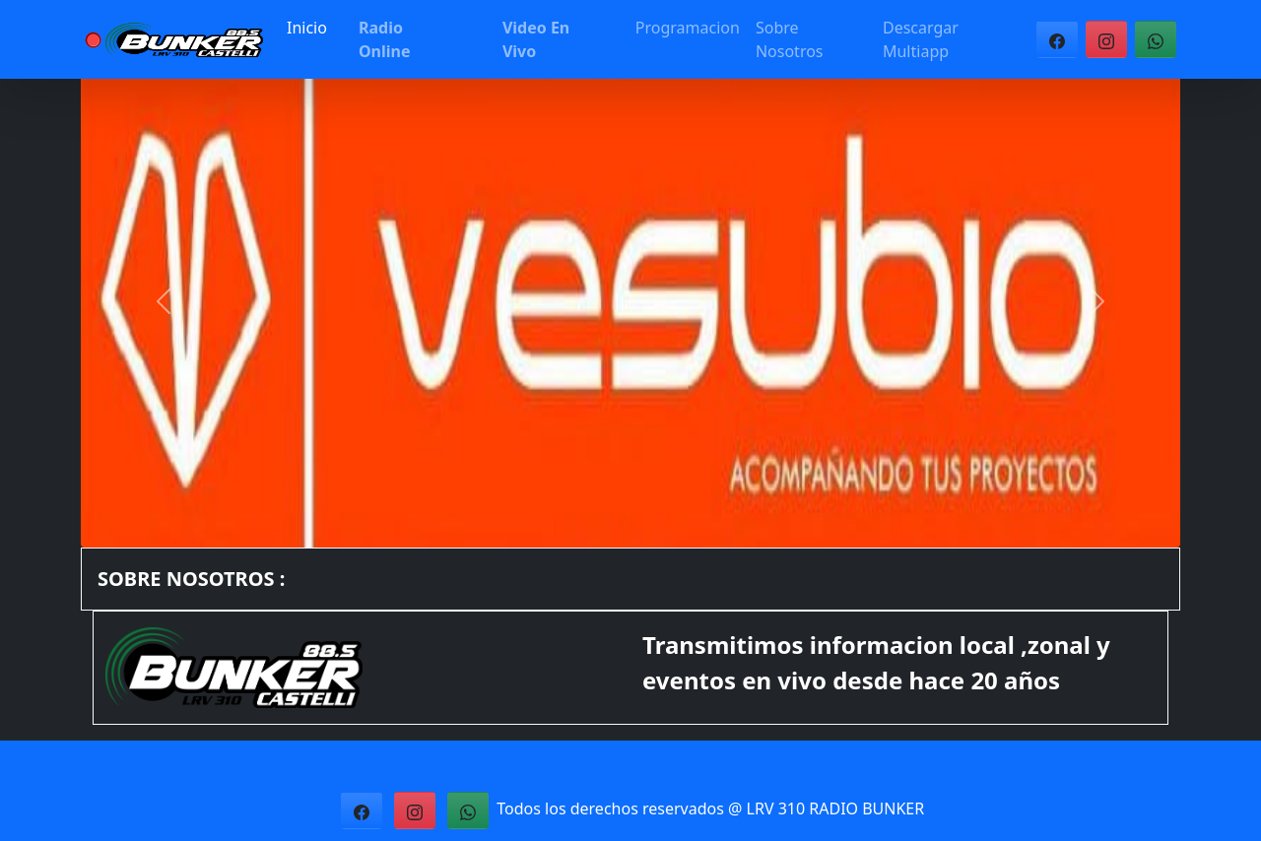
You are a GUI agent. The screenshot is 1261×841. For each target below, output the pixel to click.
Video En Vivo (535, 39)
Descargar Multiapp (921, 39)
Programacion (687, 27)
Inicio (307, 27)
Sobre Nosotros (790, 39)
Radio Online (385, 39)
